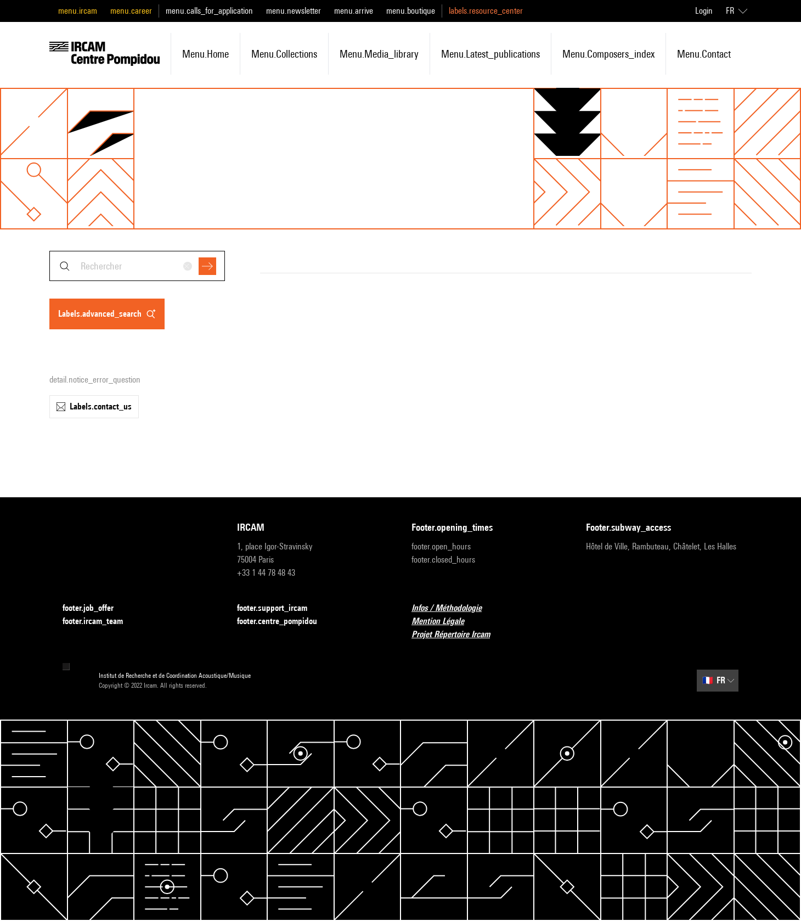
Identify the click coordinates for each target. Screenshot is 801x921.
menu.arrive (353, 10)
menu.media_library (379, 54)
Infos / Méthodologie (453, 608)
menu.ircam (77, 10)
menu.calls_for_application (209, 10)
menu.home (205, 54)
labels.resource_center (486, 10)
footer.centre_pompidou (283, 621)
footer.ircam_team (99, 621)
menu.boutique (410, 10)
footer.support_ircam (278, 608)
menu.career (131, 10)
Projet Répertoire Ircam (457, 635)
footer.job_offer (95, 608)
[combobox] (137, 266)
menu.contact (704, 54)
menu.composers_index (608, 54)
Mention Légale (444, 621)
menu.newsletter (293, 10)
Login (704, 10)
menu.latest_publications (490, 54)
